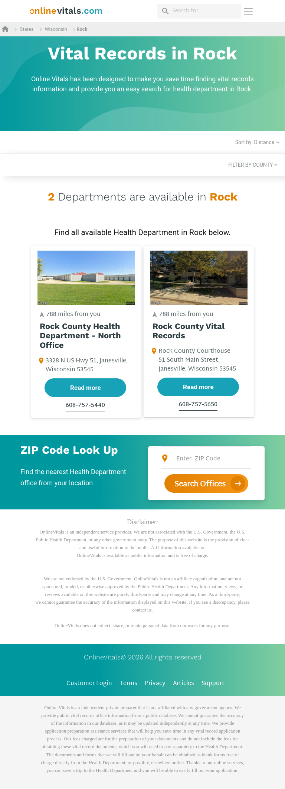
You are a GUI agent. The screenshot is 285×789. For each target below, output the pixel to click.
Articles (183, 683)
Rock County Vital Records (189, 331)
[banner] (66, 11)
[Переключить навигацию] (248, 11)
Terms (128, 683)
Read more (85, 387)
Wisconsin (56, 29)
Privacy (155, 683)
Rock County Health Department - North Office (80, 336)
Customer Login (89, 683)
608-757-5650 (198, 405)
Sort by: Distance (254, 142)
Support (213, 683)
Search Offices (200, 484)
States (26, 29)
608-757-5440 (85, 405)
